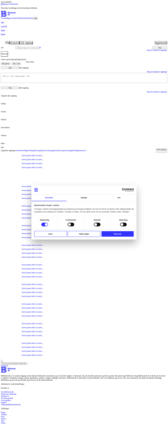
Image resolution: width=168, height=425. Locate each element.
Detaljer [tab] (84, 198)
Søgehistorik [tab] (161, 42)
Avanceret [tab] (14, 42)
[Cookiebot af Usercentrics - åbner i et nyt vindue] (124, 190)
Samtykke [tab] (49, 198)
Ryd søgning (24, 68)
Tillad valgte (84, 234)
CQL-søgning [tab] (26, 42)
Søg (159, 48)
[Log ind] (84, 26)
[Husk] (84, 30)
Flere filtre (30, 62)
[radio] (84, 102)
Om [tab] (118, 198)
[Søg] (84, 22)
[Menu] (84, 34)
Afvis (50, 234)
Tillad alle (117, 234)
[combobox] (84, 47)
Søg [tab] (7, 42)
